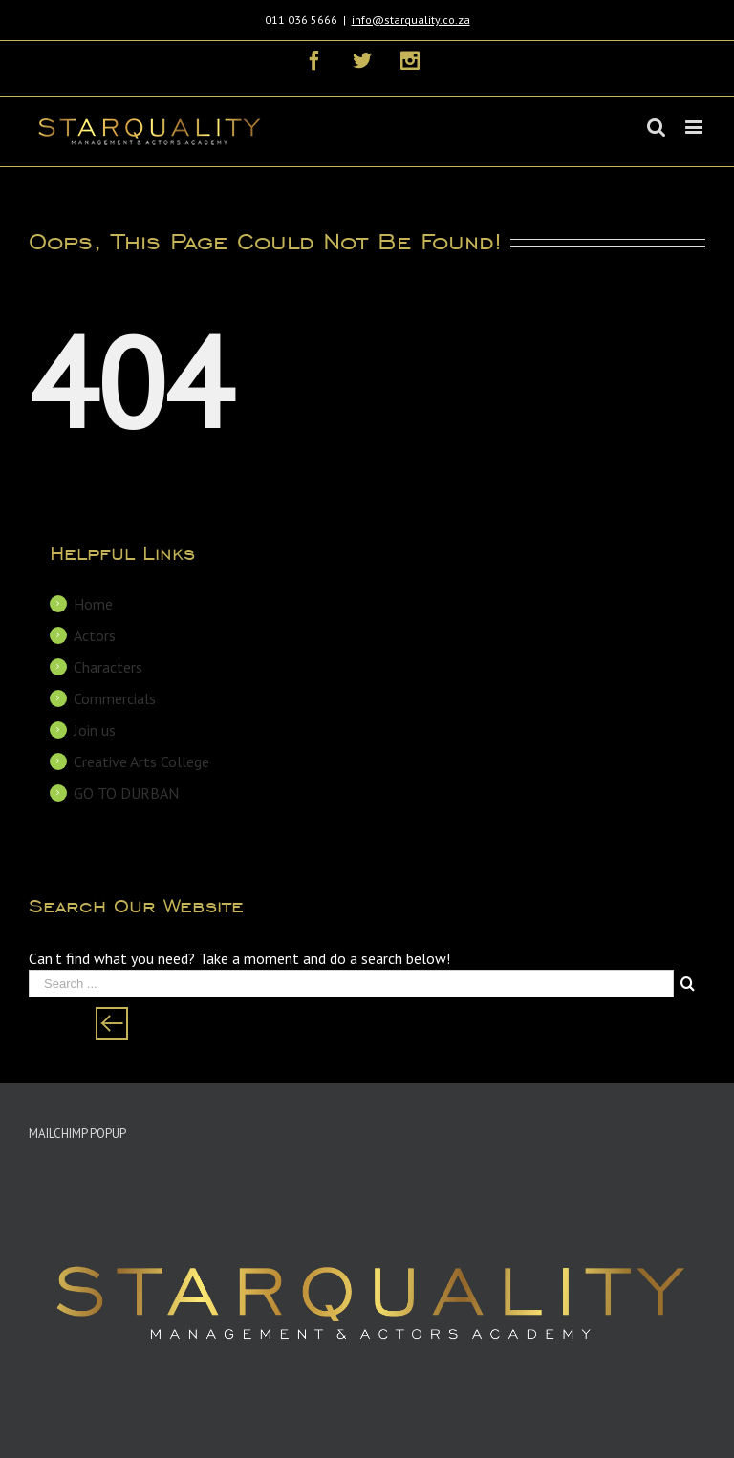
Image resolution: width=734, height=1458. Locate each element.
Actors (95, 635)
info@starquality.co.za (411, 19)
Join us (95, 730)
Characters (108, 666)
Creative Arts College (141, 761)
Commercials (115, 698)
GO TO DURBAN (126, 793)
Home (93, 603)
